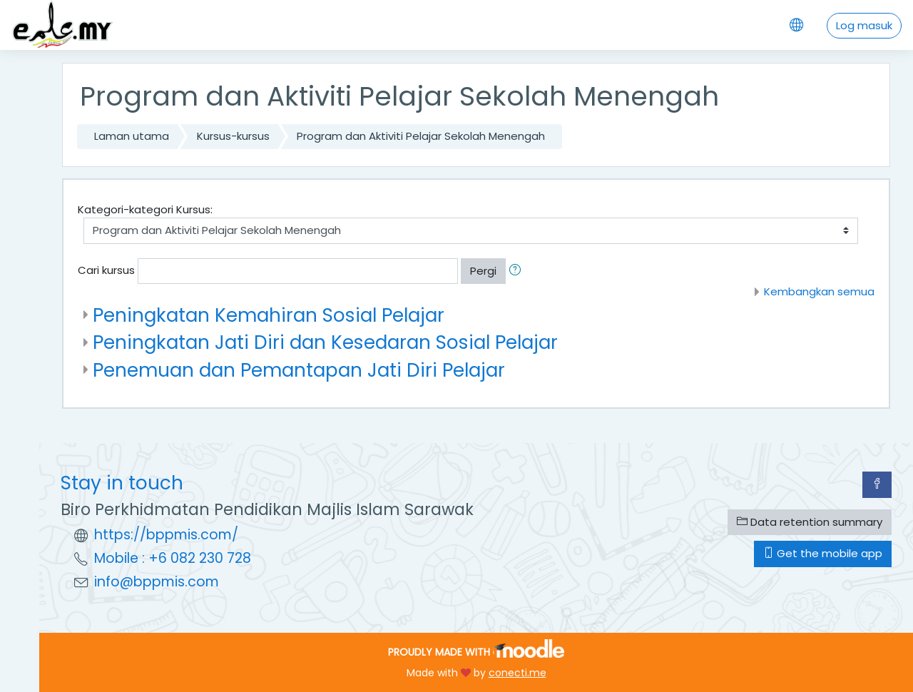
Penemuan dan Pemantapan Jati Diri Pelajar (299, 370)
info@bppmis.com (156, 581)
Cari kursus (106, 270)
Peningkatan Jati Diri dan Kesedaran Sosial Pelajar (325, 342)
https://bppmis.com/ (166, 534)
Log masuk (864, 25)
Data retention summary (809, 521)
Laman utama (131, 135)
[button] (518, 271)
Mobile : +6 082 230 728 (172, 558)
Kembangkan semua (819, 291)
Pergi (483, 270)
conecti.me (517, 673)
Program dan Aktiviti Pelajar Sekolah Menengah (421, 135)
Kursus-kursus (233, 135)
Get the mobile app (822, 553)
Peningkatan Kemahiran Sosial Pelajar (268, 315)
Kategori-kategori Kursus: (145, 209)
